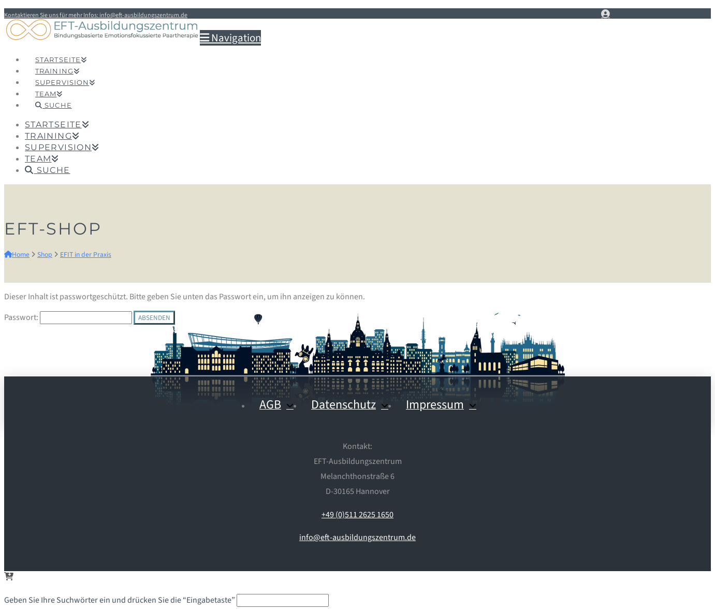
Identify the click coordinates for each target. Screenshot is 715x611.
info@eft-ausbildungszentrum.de (357, 537)
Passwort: (68, 317)
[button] (230, 38)
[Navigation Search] (53, 94)
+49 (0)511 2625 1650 (357, 514)
